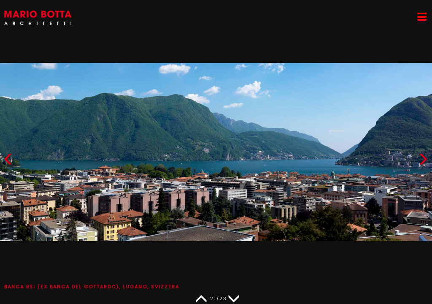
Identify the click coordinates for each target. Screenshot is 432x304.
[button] (423, 161)
